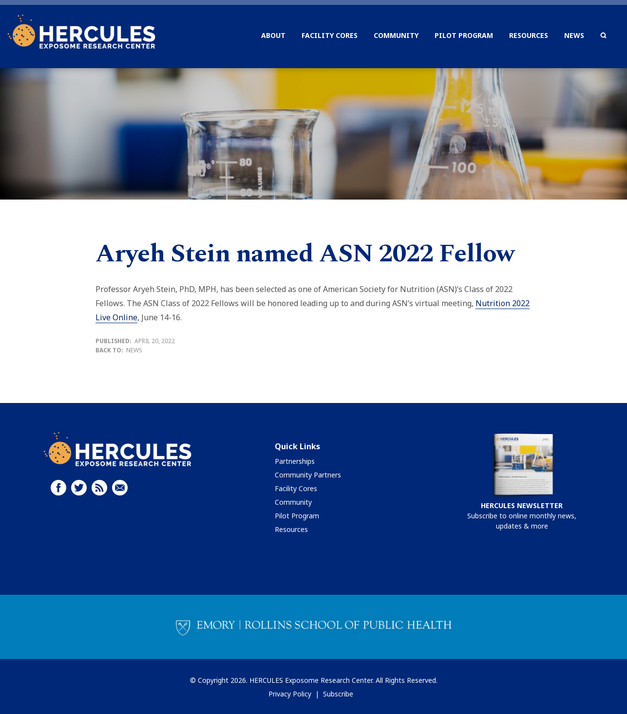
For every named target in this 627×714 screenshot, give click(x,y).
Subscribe (338, 693)
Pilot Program (297, 515)
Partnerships (295, 461)
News (134, 350)
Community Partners (308, 474)
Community (293, 502)
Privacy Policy (289, 693)
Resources (291, 529)
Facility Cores (296, 488)
